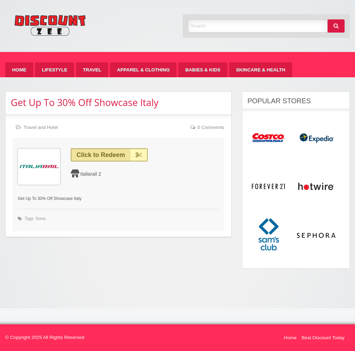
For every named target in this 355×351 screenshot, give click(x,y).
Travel (92, 69)
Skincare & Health (260, 69)
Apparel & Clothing (143, 69)
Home (19, 69)
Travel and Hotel (41, 127)
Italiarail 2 (90, 174)
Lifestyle (54, 69)
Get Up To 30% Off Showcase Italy (84, 102)
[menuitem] (19, 69)
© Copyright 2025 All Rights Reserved (44, 337)
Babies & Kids (202, 69)
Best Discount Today (323, 337)
